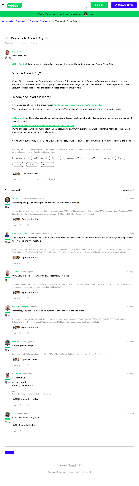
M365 (32, 164)
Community (7, 21)
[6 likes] (25, 292)
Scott (14, 413)
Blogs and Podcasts (39, 21)
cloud (18, 164)
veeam (55, 157)
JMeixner (16, 198)
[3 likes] (25, 359)
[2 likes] (24, 425)
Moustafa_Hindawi (20, 306)
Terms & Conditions (57, 472)
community (20, 157)
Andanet (15, 271)
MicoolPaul (17, 51)
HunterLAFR (17, 373)
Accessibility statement (80, 472)
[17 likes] (25, 173)
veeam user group (75, 157)
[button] (3, 6)
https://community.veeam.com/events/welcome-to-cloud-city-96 (43, 125)
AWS (93, 157)
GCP (120, 157)
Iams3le (15, 341)
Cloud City (47, 164)
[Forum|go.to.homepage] (14, 5)
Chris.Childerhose (19, 233)
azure (106, 157)
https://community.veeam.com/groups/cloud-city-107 (77, 105)
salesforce (38, 157)
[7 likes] (25, 219)
